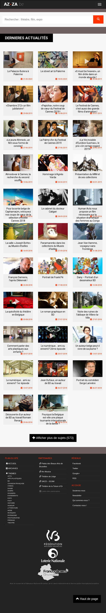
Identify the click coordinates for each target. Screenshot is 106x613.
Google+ (76, 473)
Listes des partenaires (49, 491)
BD (9, 481)
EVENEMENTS (13, 495)
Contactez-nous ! (79, 505)
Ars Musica (45, 472)
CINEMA (10, 486)
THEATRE (11, 523)
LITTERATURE (13, 508)
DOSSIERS (11, 493)
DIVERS (10, 491)
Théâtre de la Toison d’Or (51, 486)
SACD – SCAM (46, 481)
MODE (10, 510)
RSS (74, 478)
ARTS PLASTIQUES (14, 478)
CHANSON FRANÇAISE (16, 483)
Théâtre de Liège (47, 476)
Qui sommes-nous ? (80, 500)
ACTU (10, 476)
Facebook (76, 463)
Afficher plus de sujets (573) (53, 438)
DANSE (10, 488)
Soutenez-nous (78, 491)
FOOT (10, 501)
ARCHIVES (12, 468)
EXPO (10, 498)
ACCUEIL (11, 463)
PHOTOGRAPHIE (14, 518)
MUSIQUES (12, 513)
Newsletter (76, 495)
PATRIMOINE (12, 515)
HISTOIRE (11, 503)
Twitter (75, 468)
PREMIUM (11, 520)
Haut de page (87, 599)
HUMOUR (11, 505)
